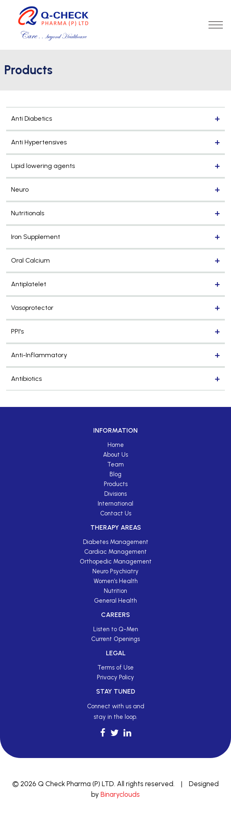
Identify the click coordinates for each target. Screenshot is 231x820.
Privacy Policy (115, 677)
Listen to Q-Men (115, 629)
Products (116, 484)
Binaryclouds (120, 794)
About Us (115, 454)
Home (116, 445)
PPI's (17, 331)
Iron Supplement (35, 237)
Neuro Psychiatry (115, 571)
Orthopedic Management (116, 561)
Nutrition (115, 591)
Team (115, 464)
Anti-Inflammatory (39, 355)
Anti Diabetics (31, 118)
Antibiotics (26, 378)
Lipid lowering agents (43, 166)
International (115, 503)
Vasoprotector (32, 308)
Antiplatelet (28, 284)
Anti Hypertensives (39, 142)
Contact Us (115, 513)
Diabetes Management (115, 542)
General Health (115, 600)
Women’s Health (116, 581)
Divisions (115, 493)
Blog (115, 474)
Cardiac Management (115, 551)
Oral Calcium (30, 260)
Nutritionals (27, 213)
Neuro (20, 189)
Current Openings (115, 639)
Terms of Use (115, 667)
